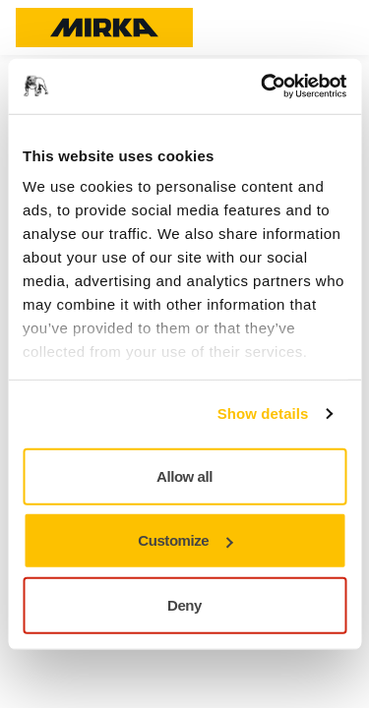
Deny (184, 604)
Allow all (184, 475)
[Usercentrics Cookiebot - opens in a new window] (262, 86)
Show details (263, 413)
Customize (185, 540)
